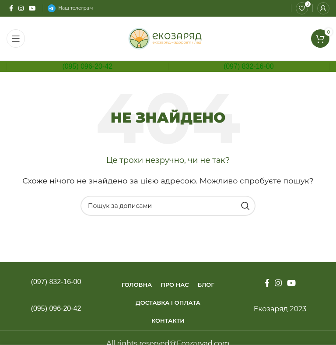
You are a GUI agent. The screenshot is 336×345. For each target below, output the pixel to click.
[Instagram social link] (21, 8)
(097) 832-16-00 (249, 66)
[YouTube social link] (32, 8)
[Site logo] (168, 38)
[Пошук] (168, 206)
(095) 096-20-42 (87, 66)
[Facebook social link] (11, 8)
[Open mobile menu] (15, 38)
